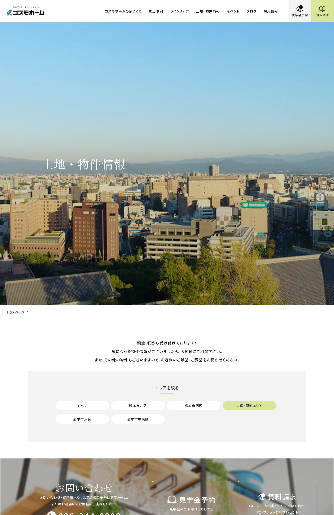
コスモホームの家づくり (123, 11)
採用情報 (271, 11)
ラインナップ (179, 11)
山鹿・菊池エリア (249, 405)
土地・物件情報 (208, 11)
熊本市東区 (82, 418)
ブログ (252, 11)
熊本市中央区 (138, 418)
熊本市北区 (138, 405)
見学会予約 (300, 15)
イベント (233, 11)
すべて (82, 405)
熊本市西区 (194, 405)
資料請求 (322, 15)
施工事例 (156, 11)
